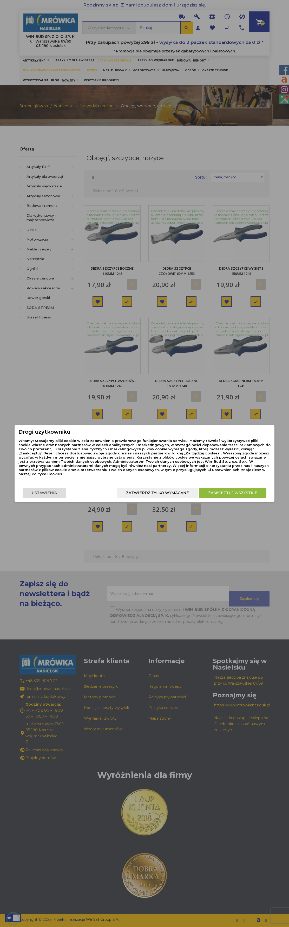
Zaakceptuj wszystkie (229, 492)
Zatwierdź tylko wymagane (154, 492)
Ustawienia (47, 492)
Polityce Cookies (140, 474)
